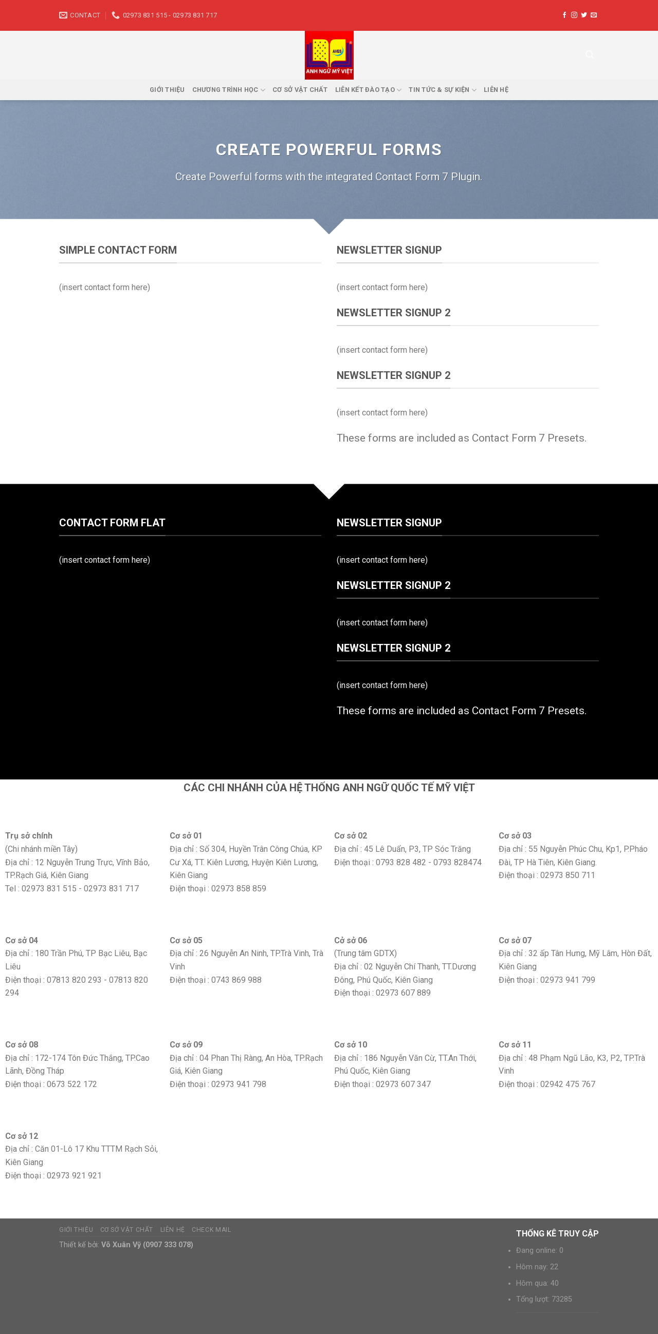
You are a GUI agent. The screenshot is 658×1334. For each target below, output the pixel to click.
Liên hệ (496, 89)
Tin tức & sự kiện (443, 90)
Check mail (211, 1229)
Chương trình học (229, 90)
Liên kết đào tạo (368, 90)
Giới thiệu (167, 89)
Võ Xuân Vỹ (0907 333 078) (147, 1245)
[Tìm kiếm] (590, 55)
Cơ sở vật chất (300, 89)
